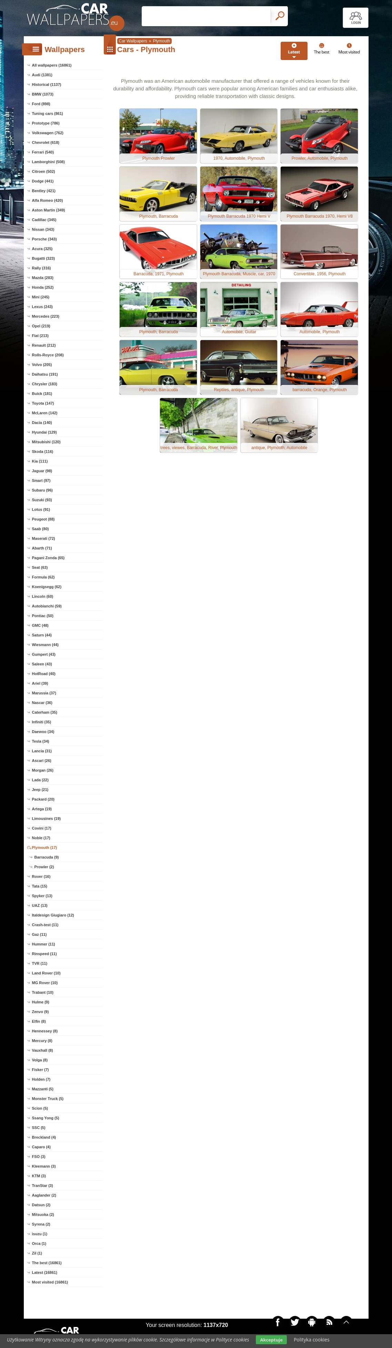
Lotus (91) (41, 509)
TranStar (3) (42, 1185)
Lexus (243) (42, 307)
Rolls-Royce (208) (48, 355)
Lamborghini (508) (48, 162)
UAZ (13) (40, 905)
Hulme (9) (40, 1002)
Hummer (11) (43, 944)
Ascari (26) (41, 761)
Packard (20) (43, 799)
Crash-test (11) (45, 925)
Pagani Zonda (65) (48, 558)
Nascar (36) (42, 703)
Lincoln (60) (42, 596)
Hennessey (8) (45, 1031)
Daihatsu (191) (45, 374)
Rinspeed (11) (44, 954)
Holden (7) (41, 1079)
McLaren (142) (45, 413)
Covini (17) (41, 828)
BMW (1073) (42, 94)
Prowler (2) (44, 867)
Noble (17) (41, 838)
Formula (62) (43, 577)
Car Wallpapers (133, 41)
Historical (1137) (46, 84)
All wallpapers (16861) (52, 65)
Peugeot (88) (43, 519)
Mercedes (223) (46, 316)
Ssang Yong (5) (45, 1118)
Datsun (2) (41, 1205)
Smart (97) (41, 480)
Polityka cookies (312, 1339)
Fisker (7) (40, 1070)
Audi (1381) (42, 75)
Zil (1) (37, 1253)
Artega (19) (42, 809)
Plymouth (161, 41)
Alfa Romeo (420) (47, 200)
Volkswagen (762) (48, 133)
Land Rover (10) (46, 973)
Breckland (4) (44, 1137)
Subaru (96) (42, 490)
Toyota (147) (43, 403)
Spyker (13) (42, 896)
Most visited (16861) (50, 1282)
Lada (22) (40, 780)
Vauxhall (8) (42, 1050)
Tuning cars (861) (47, 113)
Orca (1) (39, 1243)
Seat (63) (40, 567)
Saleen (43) (42, 664)
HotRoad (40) (44, 674)
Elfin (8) (39, 1021)
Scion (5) (40, 1108)
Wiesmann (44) (45, 645)
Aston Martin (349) (48, 210)
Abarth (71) (42, 548)
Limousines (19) (46, 818)
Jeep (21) (40, 789)
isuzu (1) (40, 1234)
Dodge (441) (43, 181)
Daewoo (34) (43, 732)
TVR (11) (40, 963)
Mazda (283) (42, 278)
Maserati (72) (43, 538)
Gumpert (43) (44, 654)
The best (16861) (47, 1263)
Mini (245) (41, 297)
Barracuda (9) (46, 857)
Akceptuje (271, 1340)
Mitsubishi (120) (46, 442)
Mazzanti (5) (42, 1089)
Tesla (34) (40, 741)
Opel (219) (41, 326)
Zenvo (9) (40, 1012)
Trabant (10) (42, 992)
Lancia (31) (42, 751)
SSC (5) (39, 1128)
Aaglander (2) (44, 1195)
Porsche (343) (44, 239)
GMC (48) (40, 625)
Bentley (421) (44, 191)
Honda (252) (43, 287)
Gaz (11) (39, 934)
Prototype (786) (46, 123)
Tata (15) (39, 886)
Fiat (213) (40, 336)
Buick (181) (42, 393)
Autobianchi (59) (47, 606)
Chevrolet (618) (45, 142)
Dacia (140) (42, 422)
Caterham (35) (44, 712)
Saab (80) (40, 529)
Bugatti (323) (43, 258)
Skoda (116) (42, 451)
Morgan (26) (42, 770)
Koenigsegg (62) (47, 587)
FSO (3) (39, 1156)
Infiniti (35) (41, 722)
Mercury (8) (42, 1041)
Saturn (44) (42, 635)
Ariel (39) (40, 683)
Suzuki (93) (42, 500)
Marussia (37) (44, 693)
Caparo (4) (41, 1147)
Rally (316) (41, 268)
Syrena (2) (41, 1224)
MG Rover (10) (45, 983)
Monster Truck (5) (48, 1099)
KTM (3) (39, 1176)
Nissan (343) (43, 229)
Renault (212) (44, 345)
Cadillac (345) (44, 220)
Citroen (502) (43, 171)
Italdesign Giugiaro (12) (53, 915)
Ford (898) (41, 104)
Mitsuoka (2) (43, 1214)
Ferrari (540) (43, 152)
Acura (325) (42, 249)
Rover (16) (41, 876)
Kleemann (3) (44, 1166)
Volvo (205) (42, 365)
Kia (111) (40, 461)
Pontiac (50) (42, 616)
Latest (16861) (44, 1272)
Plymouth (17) (44, 847)
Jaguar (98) (42, 471)
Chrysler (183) (44, 384)
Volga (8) (40, 1060)
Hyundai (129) (44, 432)
